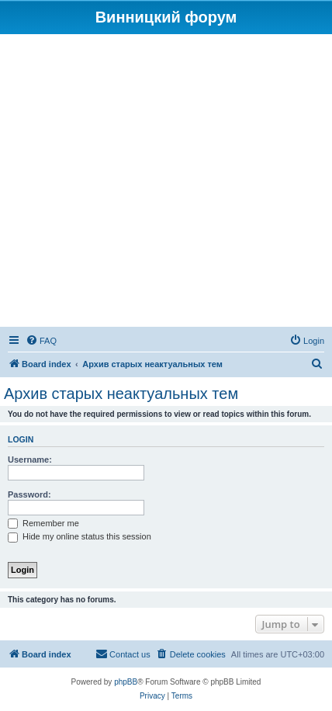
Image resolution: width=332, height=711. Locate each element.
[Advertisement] (166, 183)
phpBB (125, 682)
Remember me (43, 523)
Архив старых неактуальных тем (121, 393)
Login (20, 439)
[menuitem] (41, 340)
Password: (29, 494)
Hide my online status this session (79, 536)
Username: (30, 459)
